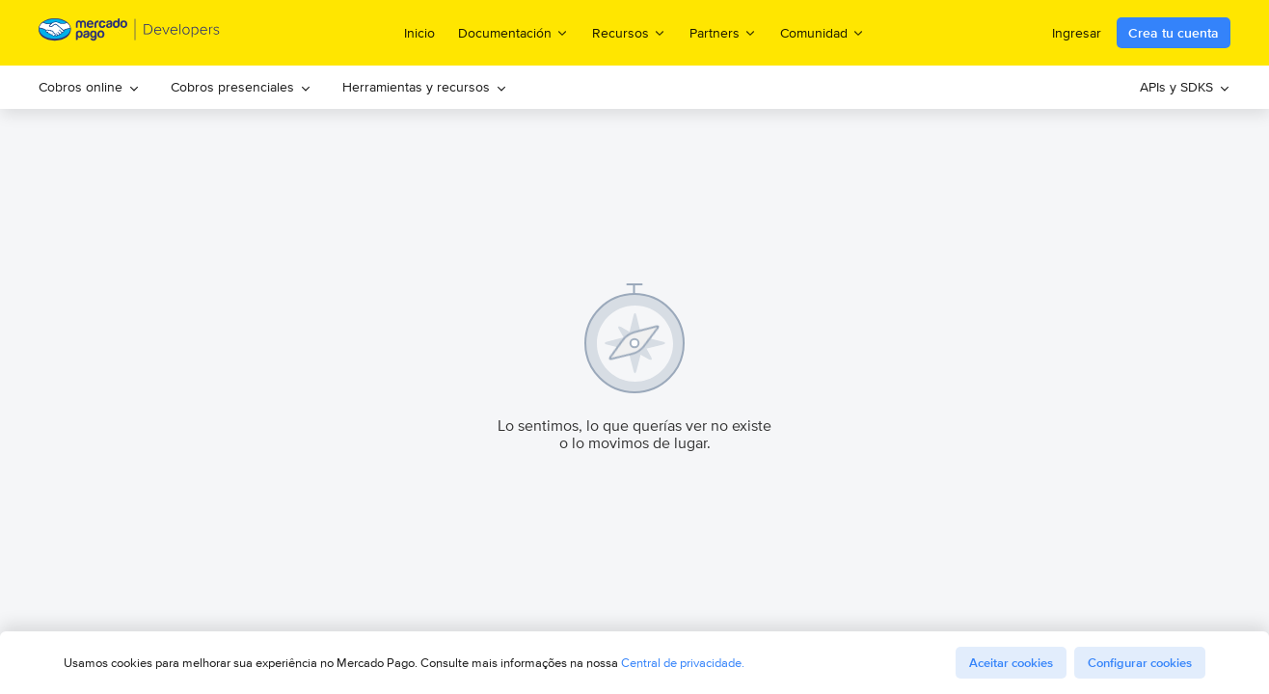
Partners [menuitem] (723, 32)
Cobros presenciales (241, 86)
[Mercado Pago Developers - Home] (130, 33)
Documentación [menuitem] (513, 32)
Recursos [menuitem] (629, 32)
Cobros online (89, 86)
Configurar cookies (1140, 663)
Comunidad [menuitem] (822, 32)
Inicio (419, 32)
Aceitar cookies (1011, 663)
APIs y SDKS (1185, 86)
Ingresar (1076, 32)
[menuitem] (89, 87)
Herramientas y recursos (424, 86)
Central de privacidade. (682, 663)
